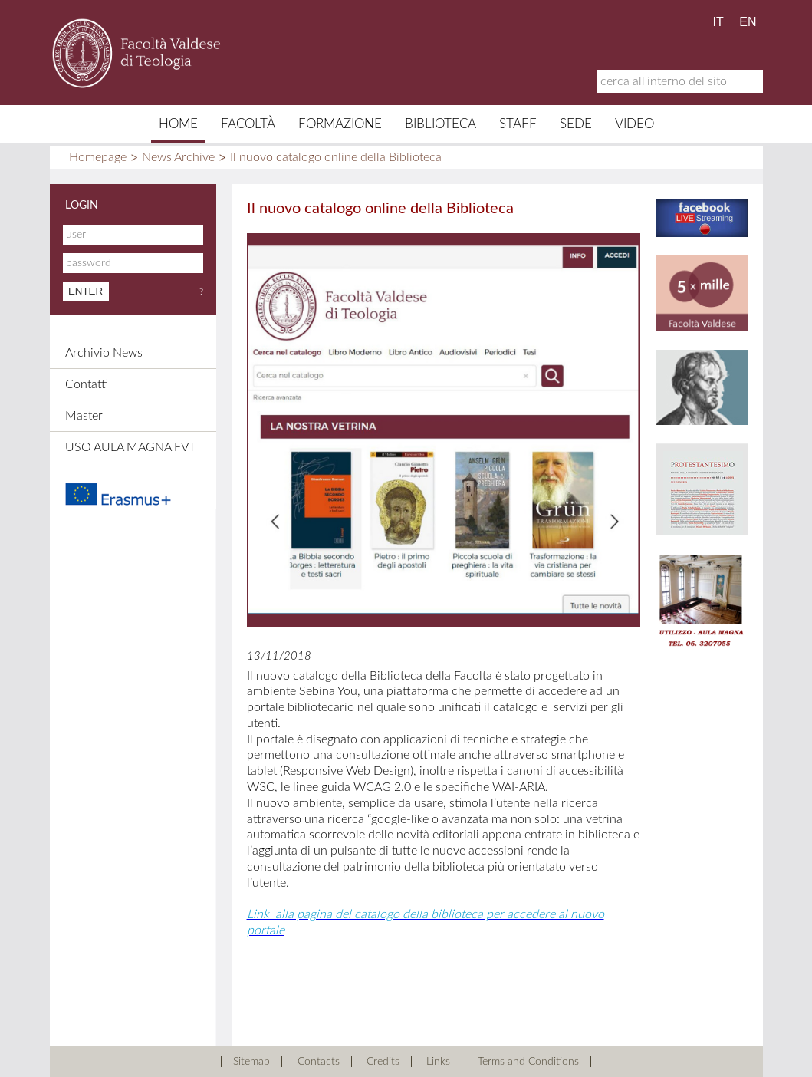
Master (84, 416)
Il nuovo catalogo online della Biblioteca (336, 157)
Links (438, 1061)
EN (747, 21)
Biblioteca (440, 123)
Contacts (319, 1061)
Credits (383, 1061)
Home (178, 123)
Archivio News (104, 353)
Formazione (340, 123)
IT (718, 21)
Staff (518, 123)
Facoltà (248, 123)
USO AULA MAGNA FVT (130, 447)
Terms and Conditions (528, 1061)
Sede (576, 123)
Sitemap (251, 1061)
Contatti (86, 384)
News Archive (178, 157)
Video (634, 123)
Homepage (98, 157)
